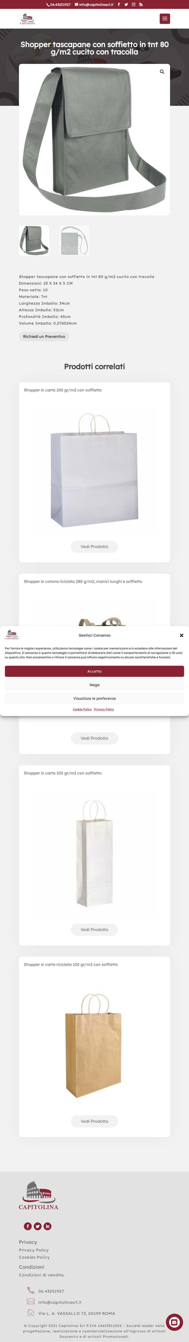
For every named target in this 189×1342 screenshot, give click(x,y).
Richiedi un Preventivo (44, 336)
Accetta (94, 671)
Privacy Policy (104, 709)
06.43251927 (51, 1291)
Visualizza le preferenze (94, 698)
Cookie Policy (82, 709)
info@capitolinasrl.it (59, 1302)
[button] (181, 635)
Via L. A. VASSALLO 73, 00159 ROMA (76, 1313)
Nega (95, 684)
